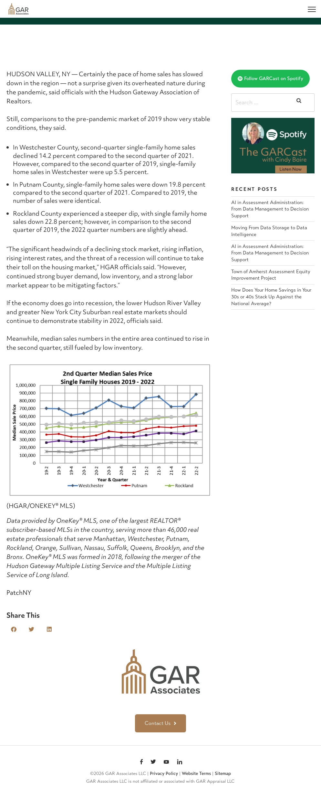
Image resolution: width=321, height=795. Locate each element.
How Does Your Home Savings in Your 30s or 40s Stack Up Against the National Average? (271, 296)
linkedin (179, 762)
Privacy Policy (164, 773)
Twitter (153, 762)
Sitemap (223, 773)
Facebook (141, 762)
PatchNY (18, 592)
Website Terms (196, 773)
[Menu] (312, 8)
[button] (13, 629)
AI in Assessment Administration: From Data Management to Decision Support (270, 209)
